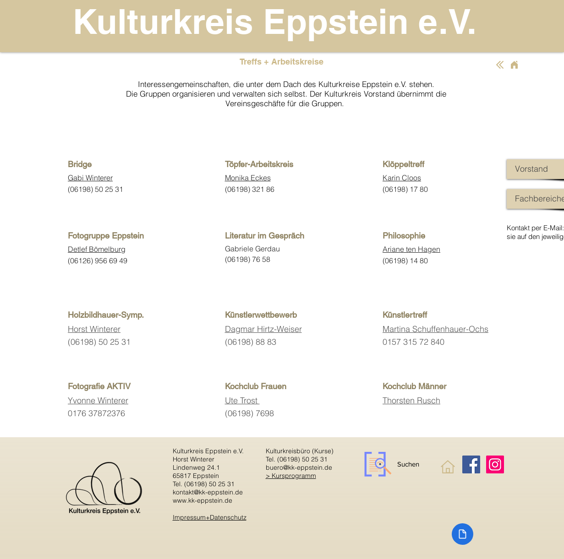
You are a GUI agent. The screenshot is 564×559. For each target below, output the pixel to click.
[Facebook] (471, 464)
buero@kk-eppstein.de (299, 467)
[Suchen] (391, 464)
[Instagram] (495, 464)
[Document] (462, 534)
